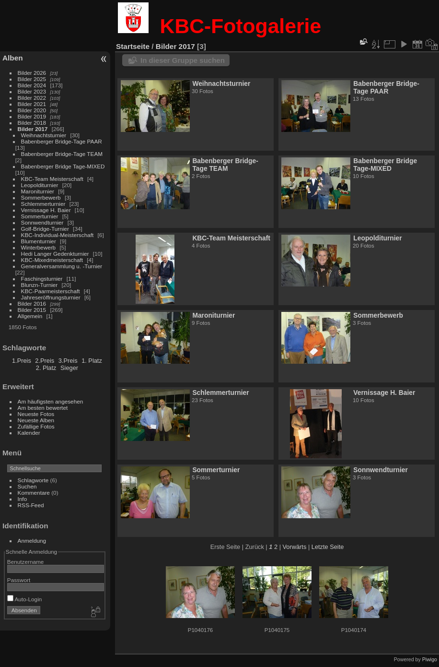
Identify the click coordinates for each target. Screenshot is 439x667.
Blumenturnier (38, 241)
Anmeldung (32, 540)
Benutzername (25, 562)
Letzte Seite (328, 546)
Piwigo (429, 659)
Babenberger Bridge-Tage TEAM (62, 154)
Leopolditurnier (39, 185)
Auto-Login (24, 599)
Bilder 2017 (33, 129)
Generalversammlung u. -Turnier (62, 266)
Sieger (69, 367)
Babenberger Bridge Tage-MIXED (63, 166)
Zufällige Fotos (36, 426)
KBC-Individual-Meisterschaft (57, 235)
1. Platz (91, 360)
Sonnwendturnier (42, 222)
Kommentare (34, 492)
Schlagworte (33, 480)
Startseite (133, 46)
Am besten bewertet (43, 408)
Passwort (18, 580)
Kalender (29, 432)
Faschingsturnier (42, 278)
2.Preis (44, 360)
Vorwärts (295, 546)
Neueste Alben (36, 420)
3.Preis (68, 360)
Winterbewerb (38, 247)
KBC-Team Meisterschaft (52, 179)
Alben (12, 58)
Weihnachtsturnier (44, 135)
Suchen (27, 486)
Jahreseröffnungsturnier (51, 297)
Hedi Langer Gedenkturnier (55, 253)
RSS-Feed (31, 505)
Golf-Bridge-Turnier (45, 229)
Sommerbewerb (41, 197)
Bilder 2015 (32, 310)
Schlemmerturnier (43, 204)
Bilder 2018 (32, 122)
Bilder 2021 (32, 104)
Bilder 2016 (32, 303)
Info (22, 499)
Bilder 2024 (32, 85)
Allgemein (30, 316)
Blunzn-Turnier (39, 285)
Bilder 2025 (32, 79)
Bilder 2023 (32, 91)
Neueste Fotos (36, 414)
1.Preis (21, 360)
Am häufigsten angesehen (50, 401)
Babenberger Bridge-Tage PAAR (61, 141)
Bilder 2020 (32, 110)
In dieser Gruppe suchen (182, 60)
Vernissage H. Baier (46, 210)
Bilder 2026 (32, 73)
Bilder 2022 (32, 98)
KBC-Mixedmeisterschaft (52, 260)
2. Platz (46, 367)
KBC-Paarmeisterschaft (50, 291)
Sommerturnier (39, 216)
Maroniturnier (37, 191)
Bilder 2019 (32, 116)
